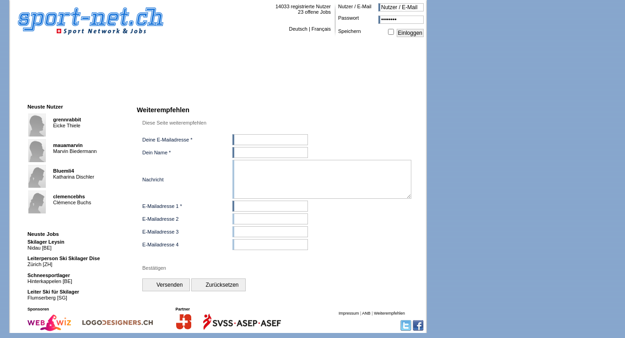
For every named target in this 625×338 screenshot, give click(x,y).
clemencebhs (69, 196)
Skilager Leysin (46, 242)
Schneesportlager (48, 275)
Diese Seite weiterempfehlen (174, 122)
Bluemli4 (63, 171)
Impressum (349, 318)
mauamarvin (68, 145)
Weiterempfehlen (389, 318)
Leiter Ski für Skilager (53, 291)
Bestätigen (154, 275)
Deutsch (298, 29)
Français (321, 29)
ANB (366, 318)
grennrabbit (67, 119)
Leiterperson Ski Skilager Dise (63, 258)
